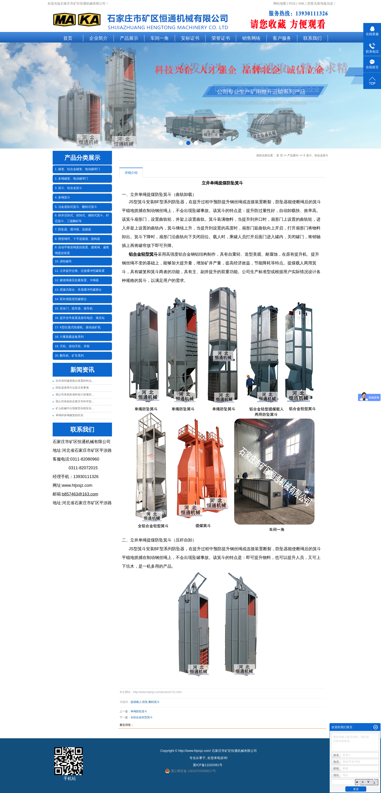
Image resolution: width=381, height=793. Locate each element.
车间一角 (159, 38)
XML (301, 3)
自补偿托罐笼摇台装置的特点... (75, 380)
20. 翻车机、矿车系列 (69, 355)
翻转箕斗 (154, 702)
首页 (67, 38)
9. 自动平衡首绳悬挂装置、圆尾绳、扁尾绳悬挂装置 (82, 250)
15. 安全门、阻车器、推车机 (74, 308)
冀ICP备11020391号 (207, 765)
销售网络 (251, 38)
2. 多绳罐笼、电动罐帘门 (71, 178)
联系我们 (312, 38)
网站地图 (279, 3)
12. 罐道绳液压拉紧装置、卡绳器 (77, 280)
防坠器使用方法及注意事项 (72, 387)
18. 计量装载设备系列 (69, 336)
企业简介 (98, 38)
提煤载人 (136, 702)
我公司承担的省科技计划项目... (75, 394)
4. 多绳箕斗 (62, 197)
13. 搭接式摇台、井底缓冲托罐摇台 (78, 289)
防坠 (145, 702)
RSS (292, 3)
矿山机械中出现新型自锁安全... (75, 408)
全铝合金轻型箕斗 (142, 717)
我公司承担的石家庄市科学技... (75, 401)
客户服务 (282, 38)
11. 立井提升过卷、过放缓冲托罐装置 (80, 270)
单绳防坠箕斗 (139, 711)
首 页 (279, 155)
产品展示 (129, 38)
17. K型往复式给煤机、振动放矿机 (78, 327)
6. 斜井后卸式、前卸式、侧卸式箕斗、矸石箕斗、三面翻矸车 (82, 218)
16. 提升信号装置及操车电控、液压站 (80, 318)
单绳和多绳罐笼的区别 (69, 415)
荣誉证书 (221, 38)
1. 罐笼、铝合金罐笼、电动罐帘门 (77, 169)
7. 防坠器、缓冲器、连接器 (73, 229)
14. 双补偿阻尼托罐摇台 (71, 299)
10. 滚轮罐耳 (63, 261)
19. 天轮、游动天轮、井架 (72, 346)
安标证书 (190, 38)
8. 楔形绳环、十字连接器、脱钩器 (77, 238)
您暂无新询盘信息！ (321, 3)
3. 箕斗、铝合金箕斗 (68, 188)
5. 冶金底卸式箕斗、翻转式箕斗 (76, 207)
